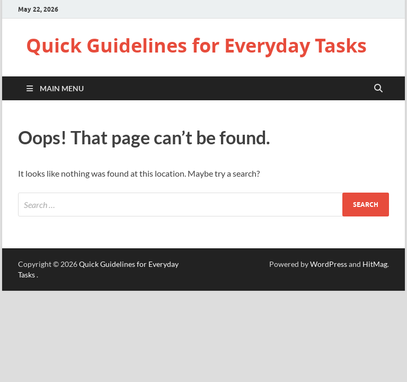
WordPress (328, 263)
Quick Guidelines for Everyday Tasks (196, 45)
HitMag (374, 263)
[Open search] (378, 88)
